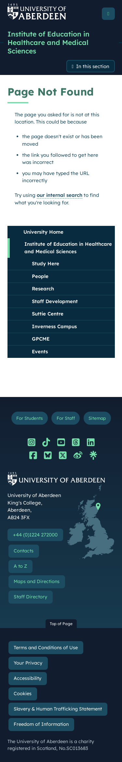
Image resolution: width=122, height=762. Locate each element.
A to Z (20, 566)
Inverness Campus (54, 326)
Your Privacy (28, 663)
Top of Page (61, 623)
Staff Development (55, 301)
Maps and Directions (37, 581)
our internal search (59, 195)
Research (43, 289)
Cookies (23, 693)
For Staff (66, 418)
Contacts (24, 551)
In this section (92, 66)
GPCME (40, 339)
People (40, 276)
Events (40, 351)
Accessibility (27, 678)
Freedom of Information (41, 724)
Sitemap (97, 418)
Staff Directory (30, 597)
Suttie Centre (47, 314)
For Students (29, 418)
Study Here (45, 263)
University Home (43, 232)
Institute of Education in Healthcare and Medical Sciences (48, 42)
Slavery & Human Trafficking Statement (58, 709)
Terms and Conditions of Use (46, 648)
